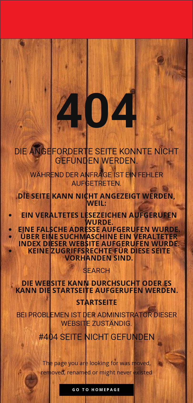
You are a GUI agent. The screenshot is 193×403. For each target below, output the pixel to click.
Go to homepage (96, 389)
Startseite (96, 302)
